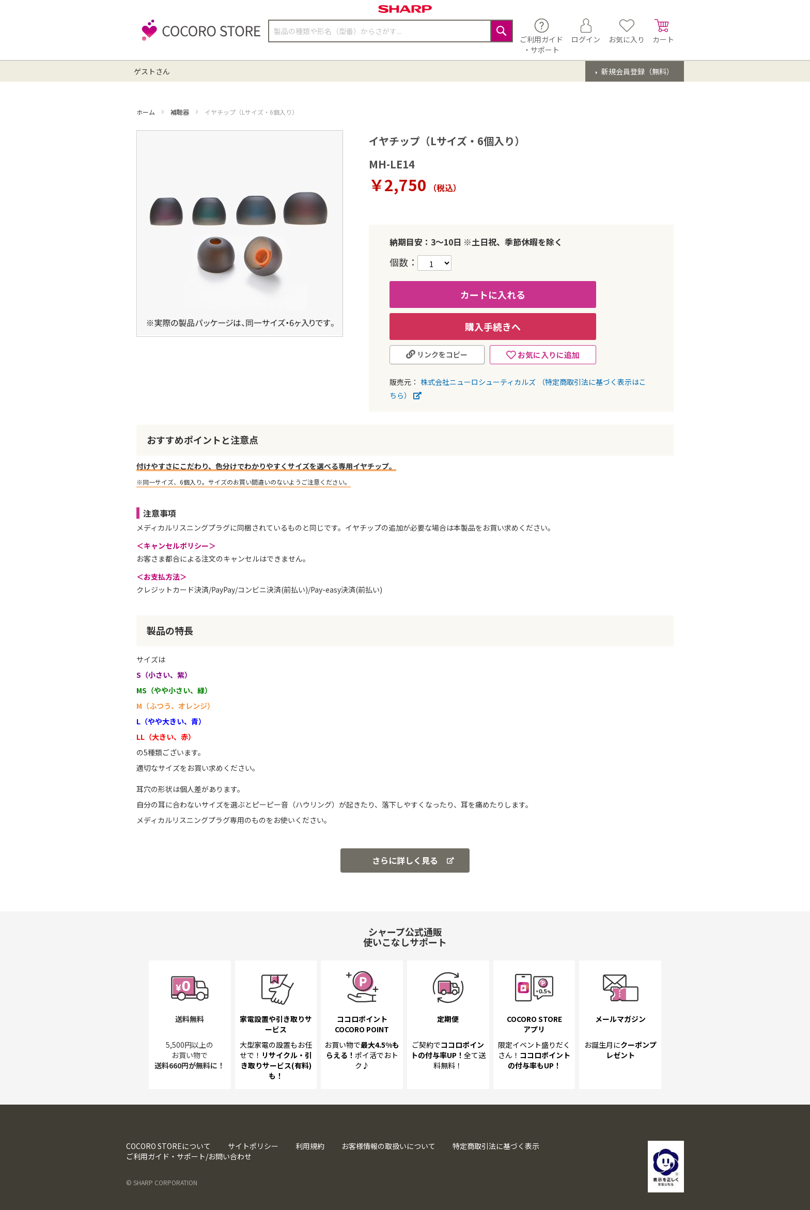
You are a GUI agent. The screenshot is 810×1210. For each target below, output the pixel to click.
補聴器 (180, 111)
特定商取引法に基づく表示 (496, 1146)
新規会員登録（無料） (637, 71)
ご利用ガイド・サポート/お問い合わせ (189, 1156)
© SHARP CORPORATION (161, 1182)
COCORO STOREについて (168, 1146)
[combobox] (390, 31)
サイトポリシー (253, 1146)
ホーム (146, 111)
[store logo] (198, 36)
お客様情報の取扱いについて (388, 1146)
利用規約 (309, 1146)
